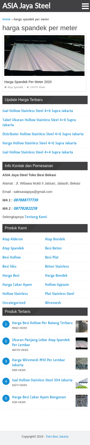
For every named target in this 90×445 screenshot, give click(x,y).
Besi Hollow (11, 257)
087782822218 (25, 208)
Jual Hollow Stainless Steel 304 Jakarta (42, 380)
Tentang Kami (36, 217)
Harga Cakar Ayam (17, 284)
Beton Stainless (57, 266)
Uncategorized (13, 303)
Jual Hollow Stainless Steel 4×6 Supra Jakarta (37, 111)
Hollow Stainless (15, 294)
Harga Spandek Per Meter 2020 (28, 82)
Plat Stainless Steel (59, 294)
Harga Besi (10, 275)
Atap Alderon (12, 239)
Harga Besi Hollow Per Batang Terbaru (42, 323)
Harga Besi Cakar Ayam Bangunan (39, 397)
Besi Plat (51, 257)
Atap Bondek (55, 239)
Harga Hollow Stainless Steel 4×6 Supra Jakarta (39, 143)
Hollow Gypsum (57, 284)
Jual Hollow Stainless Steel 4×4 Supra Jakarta (37, 152)
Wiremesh (53, 303)
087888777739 (25, 200)
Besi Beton (53, 248)
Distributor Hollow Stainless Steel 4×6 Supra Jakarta (43, 134)
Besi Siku (9, 266)
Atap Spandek (13, 87)
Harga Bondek (56, 275)
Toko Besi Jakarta (57, 436)
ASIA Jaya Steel (26, 5)
